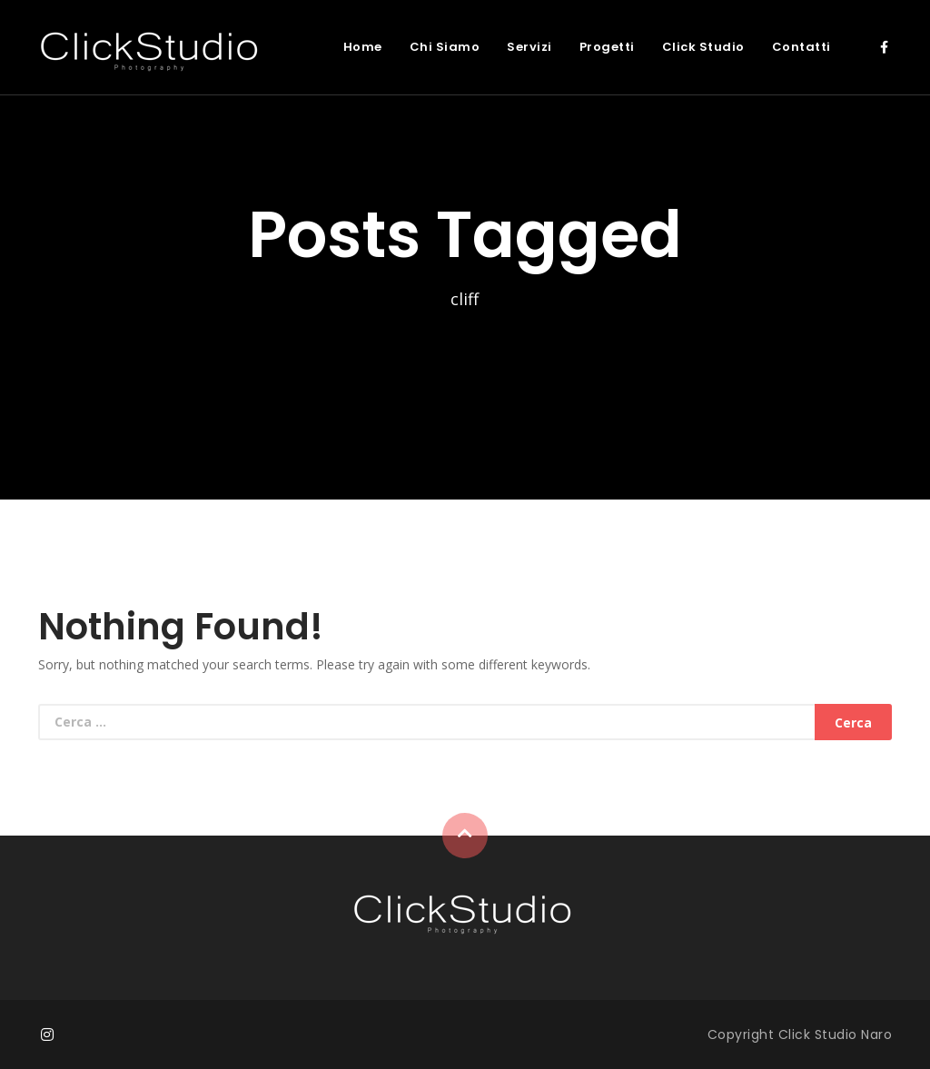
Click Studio (703, 46)
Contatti (801, 46)
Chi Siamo (445, 46)
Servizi (529, 46)
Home (362, 46)
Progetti (607, 46)
